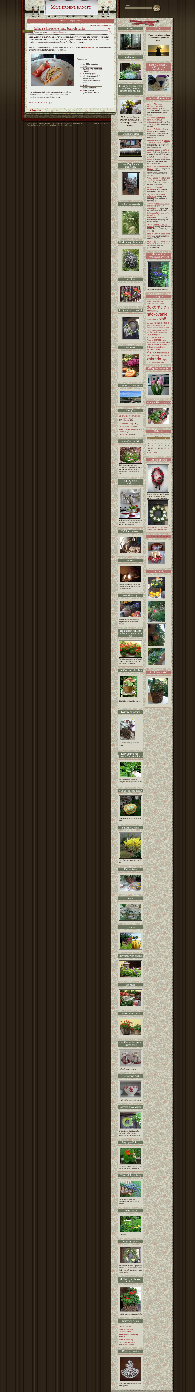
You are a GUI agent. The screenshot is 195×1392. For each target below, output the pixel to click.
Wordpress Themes (65, 125)
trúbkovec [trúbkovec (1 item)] (161, 347)
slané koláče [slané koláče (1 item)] (165, 342)
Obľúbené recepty (59, 32)
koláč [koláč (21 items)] (161, 319)
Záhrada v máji (125, 1326)
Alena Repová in (158, 179)
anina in (155, 106)
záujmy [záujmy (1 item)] (164, 360)
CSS (107, 123)
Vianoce (126, 420)
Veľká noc (127, 418)
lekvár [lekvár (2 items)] (162, 325)
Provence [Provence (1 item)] (150, 340)
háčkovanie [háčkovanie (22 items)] (157, 314)
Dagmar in (156, 195)
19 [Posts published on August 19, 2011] (162, 445)
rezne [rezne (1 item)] (164, 340)
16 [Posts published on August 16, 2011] (152, 445)
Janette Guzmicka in (158, 142)
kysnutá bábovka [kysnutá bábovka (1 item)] (153, 326)
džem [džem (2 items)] (149, 311)
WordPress (78, 123)
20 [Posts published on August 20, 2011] (165, 445)
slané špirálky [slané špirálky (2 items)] (162, 344)
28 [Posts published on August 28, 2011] (169, 448)
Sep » (154, 453)
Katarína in (156, 120)
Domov (63, 21)
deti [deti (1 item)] (168, 308)
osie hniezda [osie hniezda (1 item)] (151, 330)
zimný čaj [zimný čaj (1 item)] (167, 356)
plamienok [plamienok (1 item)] (163, 332)
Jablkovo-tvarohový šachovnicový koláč (126, 1330)
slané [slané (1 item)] (159, 342)
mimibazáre (88, 47)
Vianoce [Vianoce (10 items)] (153, 352)
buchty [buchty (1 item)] (149, 301)
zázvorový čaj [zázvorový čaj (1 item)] (152, 362)
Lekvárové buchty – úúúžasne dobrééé (127, 1343)
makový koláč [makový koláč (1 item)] (152, 328)
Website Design (32, 125)
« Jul (149, 453)
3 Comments (35, 110)
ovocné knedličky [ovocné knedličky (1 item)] (162, 330)
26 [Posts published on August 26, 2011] (162, 448)
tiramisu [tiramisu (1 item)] (155, 347)
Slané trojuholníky (126, 1339)
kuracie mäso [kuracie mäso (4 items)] (161, 322)
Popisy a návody (76, 21)
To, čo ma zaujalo (126, 426)
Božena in (158, 206)
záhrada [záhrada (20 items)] (154, 359)
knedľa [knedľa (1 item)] (149, 320)
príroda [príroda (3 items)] (157, 339)
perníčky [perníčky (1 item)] (155, 332)
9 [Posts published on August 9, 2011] (152, 443)
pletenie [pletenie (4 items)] (151, 334)
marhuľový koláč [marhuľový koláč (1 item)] (163, 328)
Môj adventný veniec (158, 536)
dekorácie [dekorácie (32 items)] (156, 306)
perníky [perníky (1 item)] (149, 332)
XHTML (100, 123)
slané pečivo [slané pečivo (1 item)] (151, 344)
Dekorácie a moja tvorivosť (129, 416)
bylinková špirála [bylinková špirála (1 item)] (158, 301)
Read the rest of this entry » (40, 102)
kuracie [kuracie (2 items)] (150, 323)
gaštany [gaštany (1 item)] (155, 311)
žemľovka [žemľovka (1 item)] (160, 362)
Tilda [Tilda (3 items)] (149, 347)
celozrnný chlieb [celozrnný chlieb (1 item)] (152, 303)
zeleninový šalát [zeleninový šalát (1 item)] (157, 356)
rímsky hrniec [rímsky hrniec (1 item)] (151, 342)
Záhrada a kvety (125, 434)
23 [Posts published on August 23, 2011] (152, 448)
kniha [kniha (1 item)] (154, 320)
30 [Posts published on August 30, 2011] (152, 450)
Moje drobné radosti (71, 7)
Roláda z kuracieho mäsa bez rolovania (59, 28)
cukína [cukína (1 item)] (161, 303)
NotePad (53, 125)
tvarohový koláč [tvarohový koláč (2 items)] (154, 349)
